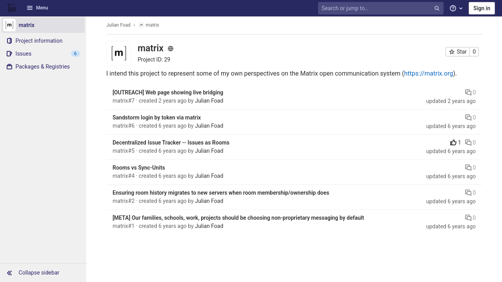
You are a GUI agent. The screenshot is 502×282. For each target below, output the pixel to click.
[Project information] (43, 40)
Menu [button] (37, 8)
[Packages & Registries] (43, 66)
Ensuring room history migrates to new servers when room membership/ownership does (221, 193)
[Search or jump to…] (382, 8)
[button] (43, 272)
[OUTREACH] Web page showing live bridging (168, 92)
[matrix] (43, 25)
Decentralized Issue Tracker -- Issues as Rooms (171, 142)
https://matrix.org (428, 73)
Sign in (481, 8)
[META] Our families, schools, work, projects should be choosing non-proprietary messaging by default (238, 218)
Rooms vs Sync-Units (139, 167)
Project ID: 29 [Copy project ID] (154, 59)
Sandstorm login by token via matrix (157, 117)
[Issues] (43, 53)
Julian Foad (118, 25)
